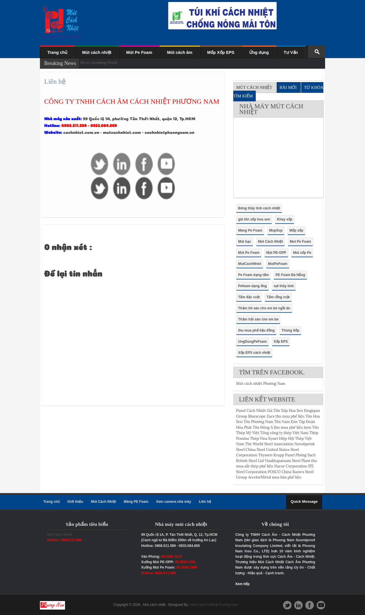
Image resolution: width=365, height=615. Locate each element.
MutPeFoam (277, 264)
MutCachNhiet (249, 264)
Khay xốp (284, 219)
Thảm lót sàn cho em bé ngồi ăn (264, 308)
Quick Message (304, 501)
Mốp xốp (296, 230)
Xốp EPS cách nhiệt (254, 353)
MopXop (276, 230)
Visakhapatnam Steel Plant (287, 460)
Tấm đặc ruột (249, 297)
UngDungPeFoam (252, 342)
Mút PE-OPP (276, 253)
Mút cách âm (179, 52)
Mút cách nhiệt (96, 52)
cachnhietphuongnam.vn (169, 132)
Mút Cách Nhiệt (270, 242)
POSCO (274, 471)
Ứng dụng (259, 52)
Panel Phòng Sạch (300, 455)
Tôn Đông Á (263, 427)
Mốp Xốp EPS (220, 52)
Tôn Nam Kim (285, 421)
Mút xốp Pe (302, 253)
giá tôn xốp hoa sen (254, 219)
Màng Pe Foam (250, 230)
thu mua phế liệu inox (292, 427)
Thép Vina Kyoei (264, 438)
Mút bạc (244, 242)
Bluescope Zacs (261, 416)
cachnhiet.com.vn (81, 132)
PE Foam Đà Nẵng (290, 275)
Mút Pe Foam (139, 52)
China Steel (255, 449)
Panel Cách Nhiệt (251, 410)
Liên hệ (205, 502)
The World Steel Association (269, 444)
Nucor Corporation (290, 466)
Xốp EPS (281, 342)
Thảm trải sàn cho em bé (258, 319)
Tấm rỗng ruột (278, 297)
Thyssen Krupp (271, 455)
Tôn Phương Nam (258, 421)
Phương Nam (228, 604)
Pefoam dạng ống (252, 286)
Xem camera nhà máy (173, 502)
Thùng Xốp (290, 330)
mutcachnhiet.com (122, 132)
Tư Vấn (291, 52)
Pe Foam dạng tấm (253, 275)
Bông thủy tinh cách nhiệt (259, 208)
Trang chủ (57, 52)
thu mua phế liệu (290, 416)
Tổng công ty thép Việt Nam (284, 432)
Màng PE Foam (136, 502)
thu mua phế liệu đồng (256, 330)
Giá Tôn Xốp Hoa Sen (285, 410)
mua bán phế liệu (286, 477)
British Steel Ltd (250, 460)
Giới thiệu (75, 502)
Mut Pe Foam (300, 242)
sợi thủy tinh (284, 286)
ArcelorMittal (259, 477)
